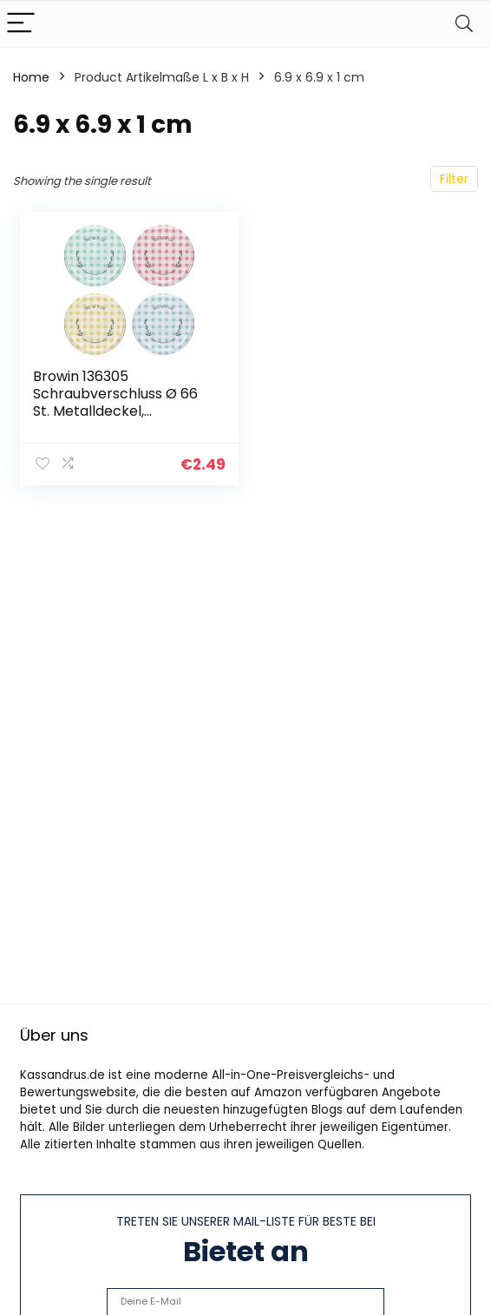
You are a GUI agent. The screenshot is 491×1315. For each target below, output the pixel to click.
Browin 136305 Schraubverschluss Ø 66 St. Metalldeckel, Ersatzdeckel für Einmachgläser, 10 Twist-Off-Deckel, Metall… (116, 419)
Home (31, 77)
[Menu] (21, 24)
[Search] (464, 24)
